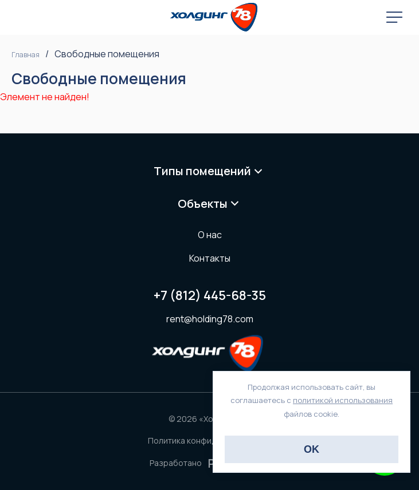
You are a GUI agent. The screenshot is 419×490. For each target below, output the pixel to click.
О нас (210, 234)
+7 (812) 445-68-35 (210, 295)
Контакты (209, 258)
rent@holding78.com (209, 319)
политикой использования (343, 400)
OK (311, 449)
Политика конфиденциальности (210, 440)
